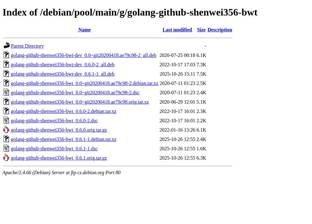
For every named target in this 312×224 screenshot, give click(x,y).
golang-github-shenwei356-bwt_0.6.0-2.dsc (54, 120)
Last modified (177, 29)
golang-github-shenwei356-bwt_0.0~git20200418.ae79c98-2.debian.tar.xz (84, 83)
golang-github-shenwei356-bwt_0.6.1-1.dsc (54, 148)
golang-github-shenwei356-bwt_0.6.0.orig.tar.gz (59, 130)
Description (219, 29)
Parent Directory (27, 46)
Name (84, 29)
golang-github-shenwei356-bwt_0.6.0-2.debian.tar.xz (63, 111)
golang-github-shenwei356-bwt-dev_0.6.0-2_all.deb (63, 64)
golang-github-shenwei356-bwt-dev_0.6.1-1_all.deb (63, 74)
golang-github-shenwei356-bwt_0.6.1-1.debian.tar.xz (63, 139)
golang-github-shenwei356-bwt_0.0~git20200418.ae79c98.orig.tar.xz (80, 102)
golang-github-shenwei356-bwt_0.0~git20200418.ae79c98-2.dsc (75, 92)
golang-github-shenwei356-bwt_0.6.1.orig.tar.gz (59, 158)
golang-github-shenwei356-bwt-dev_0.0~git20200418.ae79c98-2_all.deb (83, 55)
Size (201, 29)
